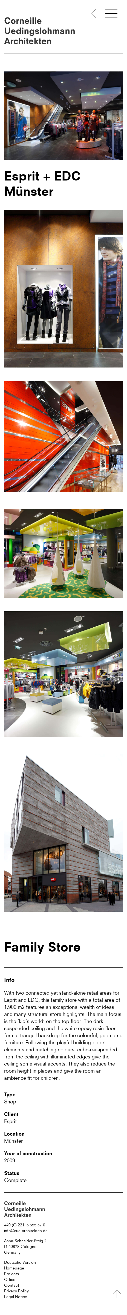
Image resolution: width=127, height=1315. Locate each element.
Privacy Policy (16, 1291)
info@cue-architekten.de (26, 1230)
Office (9, 1279)
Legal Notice (15, 1296)
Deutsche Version (20, 1262)
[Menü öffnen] (111, 14)
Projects (11, 1273)
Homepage (14, 1268)
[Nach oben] (117, 1294)
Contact (11, 1285)
